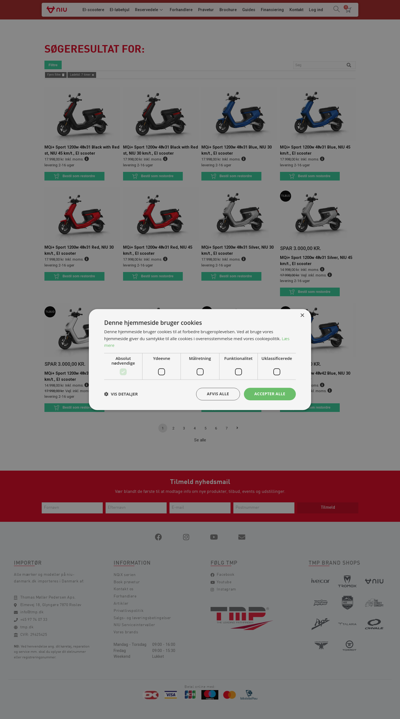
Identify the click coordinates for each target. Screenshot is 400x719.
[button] (121, 394)
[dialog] (200, 359)
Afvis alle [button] (218, 393)
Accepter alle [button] (269, 393)
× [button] (302, 315)
